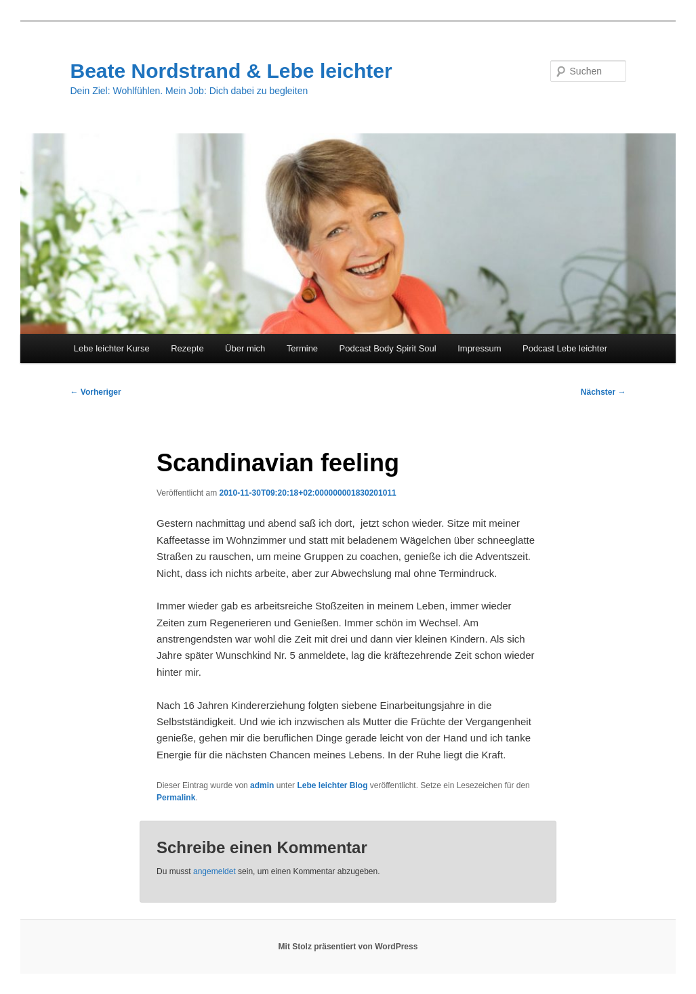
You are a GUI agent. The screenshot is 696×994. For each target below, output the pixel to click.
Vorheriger (95, 392)
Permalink (176, 797)
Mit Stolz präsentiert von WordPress (348, 946)
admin (262, 785)
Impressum (479, 348)
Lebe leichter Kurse (112, 348)
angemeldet (214, 871)
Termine (302, 348)
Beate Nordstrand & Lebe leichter (231, 71)
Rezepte (187, 348)
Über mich (245, 348)
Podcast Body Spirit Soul (388, 348)
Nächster (603, 392)
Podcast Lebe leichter (565, 348)
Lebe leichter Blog (332, 785)
